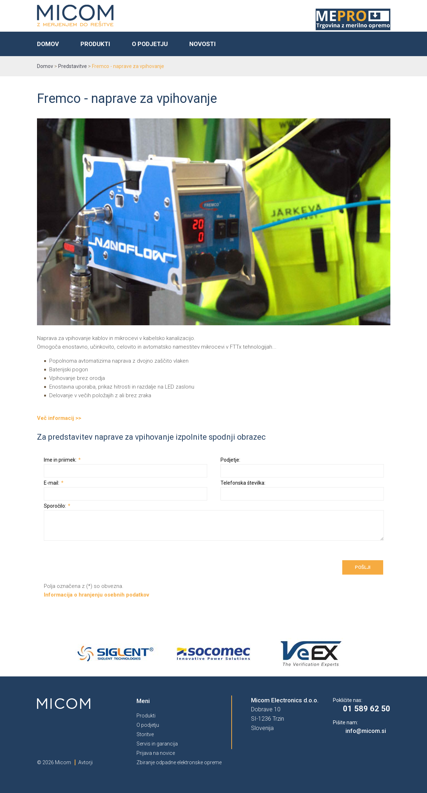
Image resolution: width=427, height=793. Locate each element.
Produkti (95, 43)
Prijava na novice (155, 753)
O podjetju (150, 43)
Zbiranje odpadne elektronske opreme (179, 762)
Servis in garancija (157, 744)
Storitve (145, 734)
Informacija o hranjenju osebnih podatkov (96, 595)
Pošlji (363, 567)
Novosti (202, 43)
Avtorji (85, 762)
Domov (48, 43)
